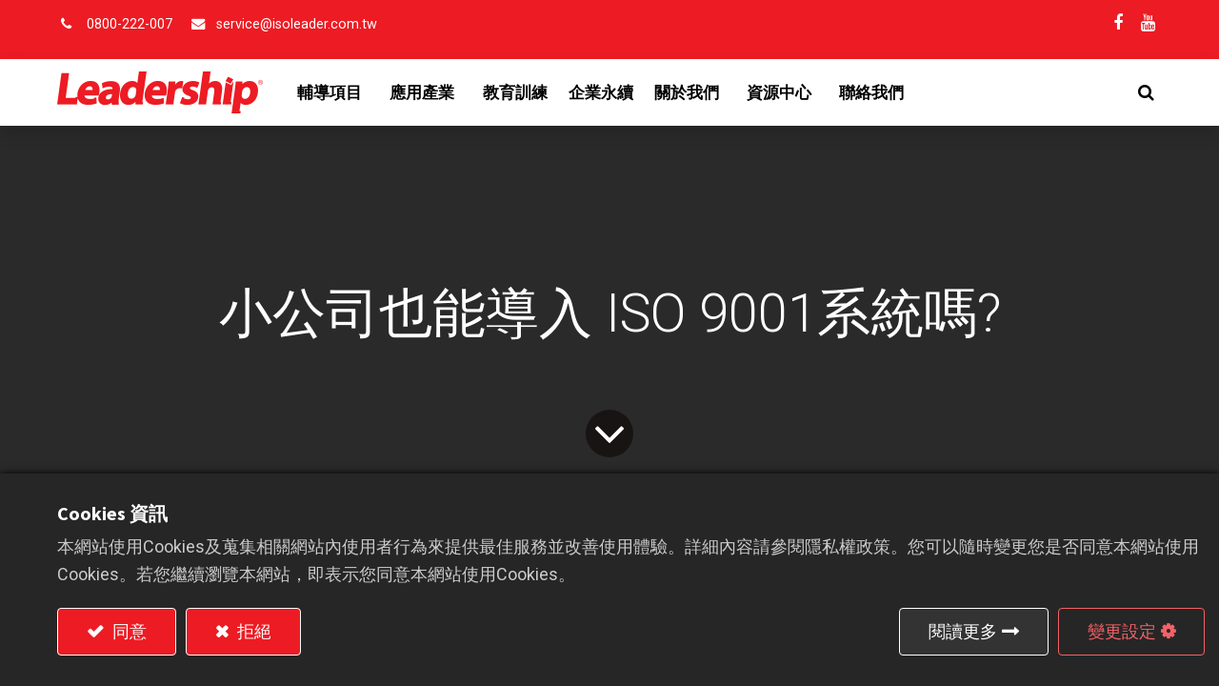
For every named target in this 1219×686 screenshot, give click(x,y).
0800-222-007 (129, 24)
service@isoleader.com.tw (296, 24)
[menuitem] (515, 92)
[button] (1146, 92)
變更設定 (1122, 631)
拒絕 (252, 631)
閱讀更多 (963, 631)
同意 (128, 631)
